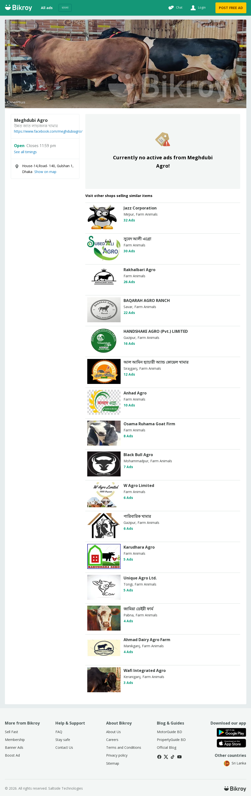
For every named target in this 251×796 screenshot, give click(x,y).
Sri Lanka (235, 763)
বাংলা (65, 8)
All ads (47, 7)
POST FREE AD (231, 7)
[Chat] (174, 8)
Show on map (45, 171)
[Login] (197, 8)
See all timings (25, 152)
